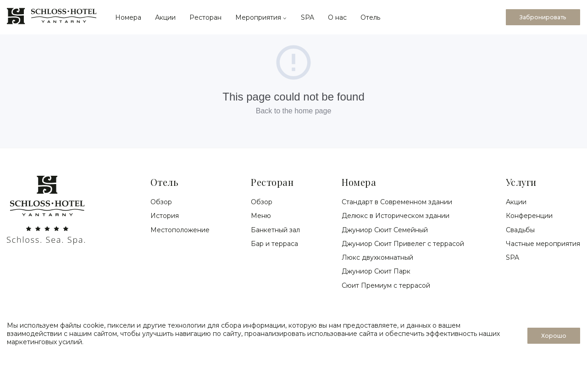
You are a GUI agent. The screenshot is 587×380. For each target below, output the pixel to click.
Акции (165, 17)
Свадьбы (520, 230)
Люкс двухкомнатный (377, 257)
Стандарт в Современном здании (397, 202)
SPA (307, 17)
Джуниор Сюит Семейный (385, 230)
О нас (337, 17)
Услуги (521, 182)
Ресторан (205, 17)
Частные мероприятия (543, 244)
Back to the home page (294, 111)
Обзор (161, 202)
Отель (370, 17)
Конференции (529, 216)
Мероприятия (261, 17)
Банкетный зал (275, 230)
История (164, 216)
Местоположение (180, 230)
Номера (128, 17)
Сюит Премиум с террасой (386, 285)
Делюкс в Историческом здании (395, 216)
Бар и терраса (274, 244)
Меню (261, 216)
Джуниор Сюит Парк (376, 271)
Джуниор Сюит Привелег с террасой (403, 244)
